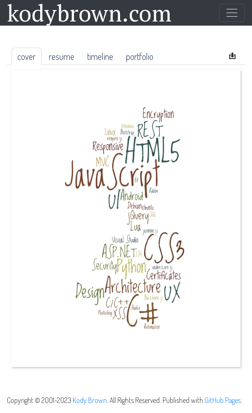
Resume (61, 56)
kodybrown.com (89, 12)
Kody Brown (90, 400)
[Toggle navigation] (232, 13)
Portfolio (139, 56)
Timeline (100, 56)
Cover (26, 56)
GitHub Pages (223, 400)
